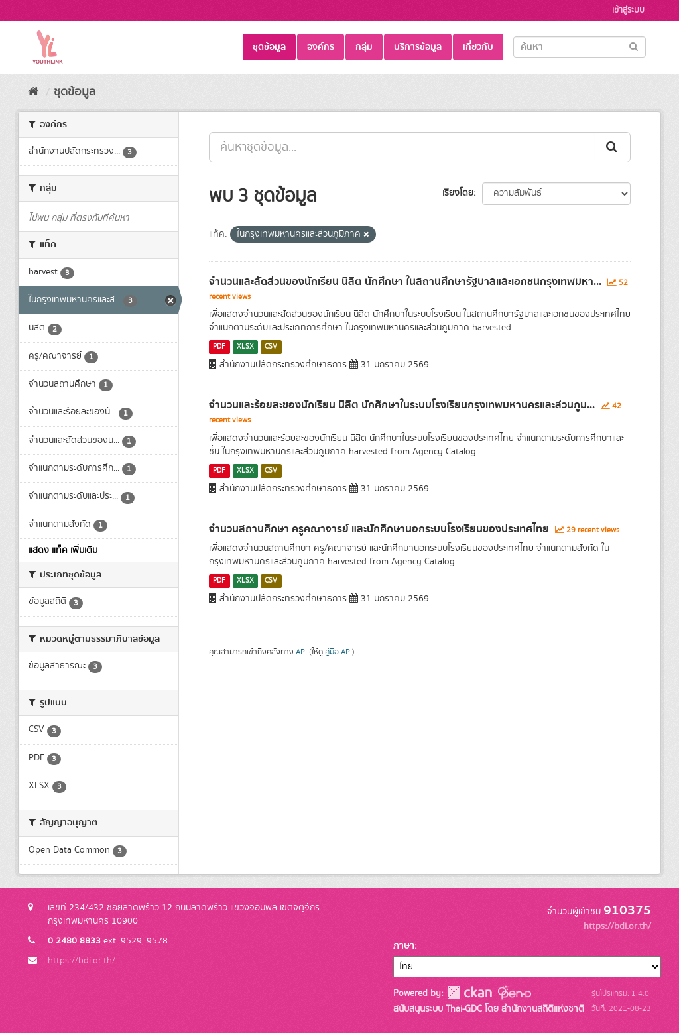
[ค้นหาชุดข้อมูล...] (402, 147)
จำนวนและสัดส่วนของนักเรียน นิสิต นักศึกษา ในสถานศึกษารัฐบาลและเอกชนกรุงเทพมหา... (405, 281)
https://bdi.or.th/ (81, 960)
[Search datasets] (579, 47)
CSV (271, 346)
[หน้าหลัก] (33, 92)
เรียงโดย (457, 193)
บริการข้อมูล (418, 47)
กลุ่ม (364, 47)
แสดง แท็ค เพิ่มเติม (63, 550)
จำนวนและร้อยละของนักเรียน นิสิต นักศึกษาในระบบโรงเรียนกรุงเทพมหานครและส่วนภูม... (402, 405)
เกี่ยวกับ (478, 47)
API (301, 652)
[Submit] (633, 46)
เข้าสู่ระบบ (628, 10)
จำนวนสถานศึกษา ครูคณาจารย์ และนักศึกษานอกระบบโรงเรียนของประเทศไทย (379, 529)
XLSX (245, 346)
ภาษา (403, 946)
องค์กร (320, 47)
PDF (219, 346)
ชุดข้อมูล (269, 47)
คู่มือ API (338, 652)
